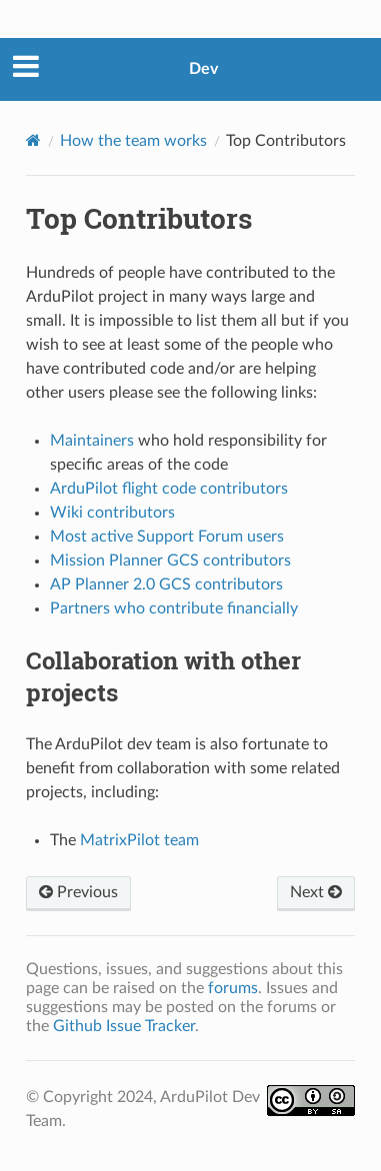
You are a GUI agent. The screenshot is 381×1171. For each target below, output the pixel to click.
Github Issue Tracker (124, 1026)
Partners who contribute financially (174, 608)
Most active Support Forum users (167, 537)
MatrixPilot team (139, 840)
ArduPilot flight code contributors (169, 489)
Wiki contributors (112, 513)
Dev (203, 69)
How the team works (133, 141)
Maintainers (92, 441)
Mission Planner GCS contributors (170, 561)
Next (316, 892)
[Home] (33, 140)
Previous (78, 892)
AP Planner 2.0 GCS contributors (166, 584)
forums (233, 988)
